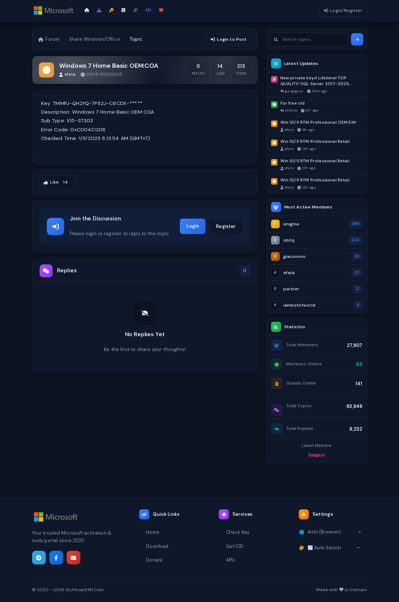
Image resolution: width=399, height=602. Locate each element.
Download (157, 546)
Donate (154, 560)
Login (192, 226)
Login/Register (343, 10)
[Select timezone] (334, 532)
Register (226, 226)
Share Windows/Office (94, 39)
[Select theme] (333, 548)
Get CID (234, 546)
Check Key (237, 532)
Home (152, 532)
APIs (230, 560)
